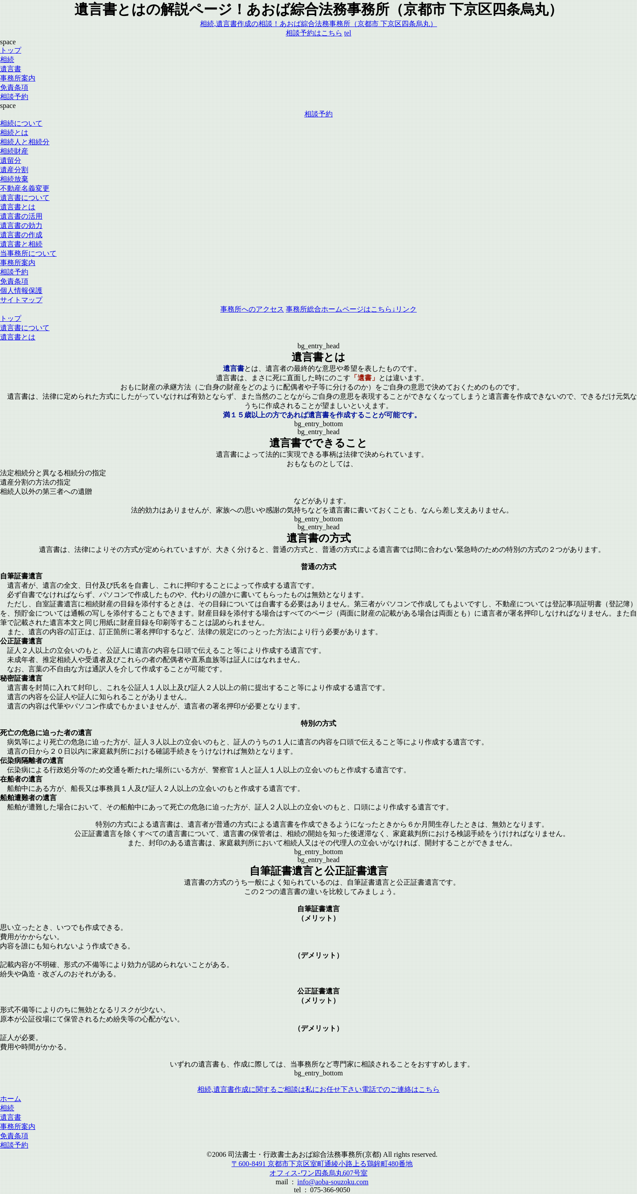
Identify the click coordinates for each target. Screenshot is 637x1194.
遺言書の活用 (21, 216)
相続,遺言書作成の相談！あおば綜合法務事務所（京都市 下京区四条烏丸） (318, 23)
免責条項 (14, 1136)
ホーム (10, 1098)
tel (347, 33)
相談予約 (318, 114)
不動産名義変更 (25, 188)
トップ (10, 50)
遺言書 (10, 69)
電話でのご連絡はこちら (401, 1089)
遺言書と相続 (21, 244)
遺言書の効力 (21, 225)
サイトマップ (21, 300)
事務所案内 (17, 78)
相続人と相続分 (25, 142)
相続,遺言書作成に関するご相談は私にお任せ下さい (279, 1089)
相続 (7, 59)
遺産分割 (14, 169)
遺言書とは (17, 207)
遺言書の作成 (21, 235)
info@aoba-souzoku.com (332, 1182)
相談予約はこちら (314, 33)
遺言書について (25, 197)
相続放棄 (14, 179)
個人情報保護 (21, 290)
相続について (21, 123)
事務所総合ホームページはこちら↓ (351, 309)
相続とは (14, 132)
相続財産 (14, 151)
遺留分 (10, 160)
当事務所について (28, 253)
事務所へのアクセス (252, 309)
